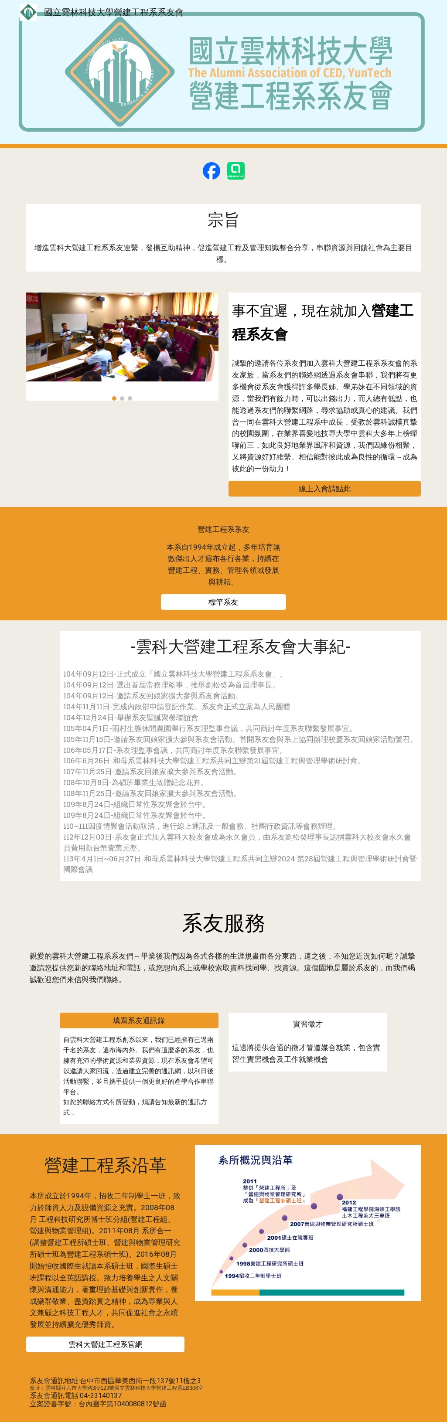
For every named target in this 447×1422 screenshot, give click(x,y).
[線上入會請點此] (324, 488)
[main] (223, 220)
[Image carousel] (122, 347)
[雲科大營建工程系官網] (105, 1344)
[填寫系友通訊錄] (139, 1020)
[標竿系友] (223, 602)
